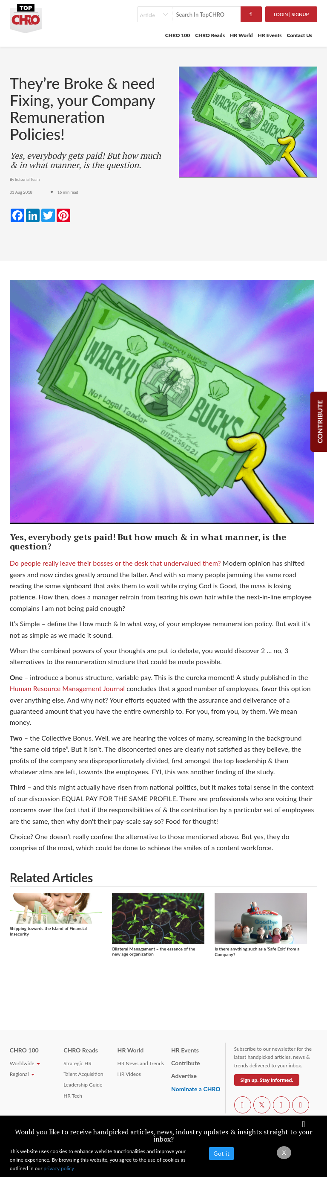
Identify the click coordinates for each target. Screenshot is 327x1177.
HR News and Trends (141, 1063)
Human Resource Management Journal (67, 688)
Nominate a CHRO (196, 1089)
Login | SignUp (291, 14)
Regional (22, 1074)
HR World (241, 35)
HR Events (270, 35)
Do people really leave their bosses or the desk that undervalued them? (115, 563)
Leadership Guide (82, 1084)
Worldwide (25, 1063)
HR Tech (72, 1096)
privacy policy (59, 1168)
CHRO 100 (177, 35)
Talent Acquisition (83, 1074)
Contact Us (300, 35)
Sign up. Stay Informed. (267, 1080)
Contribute (185, 1063)
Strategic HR (77, 1063)
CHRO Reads (210, 35)
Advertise (184, 1075)
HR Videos (129, 1074)
